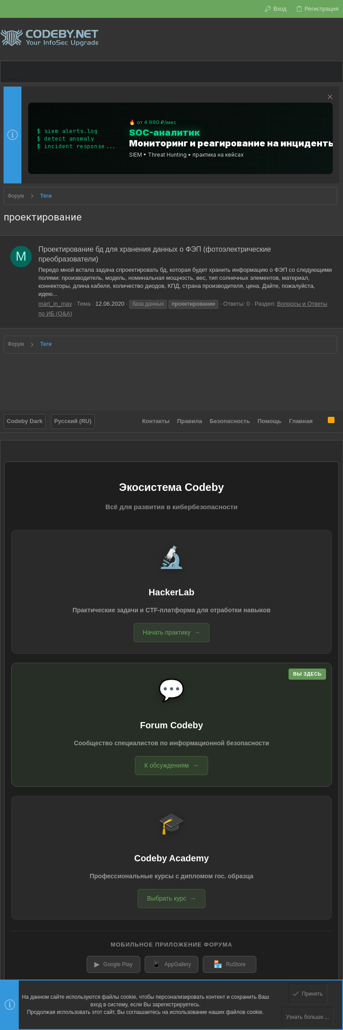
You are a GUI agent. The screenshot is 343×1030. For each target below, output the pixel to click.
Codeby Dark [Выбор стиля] (24, 421)
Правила (189, 421)
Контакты (155, 421)
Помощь (269, 421)
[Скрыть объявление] (329, 98)
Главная (301, 421)
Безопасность (230, 421)
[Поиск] (336, 39)
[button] (13, 72)
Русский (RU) (73, 421)
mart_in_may (55, 303)
